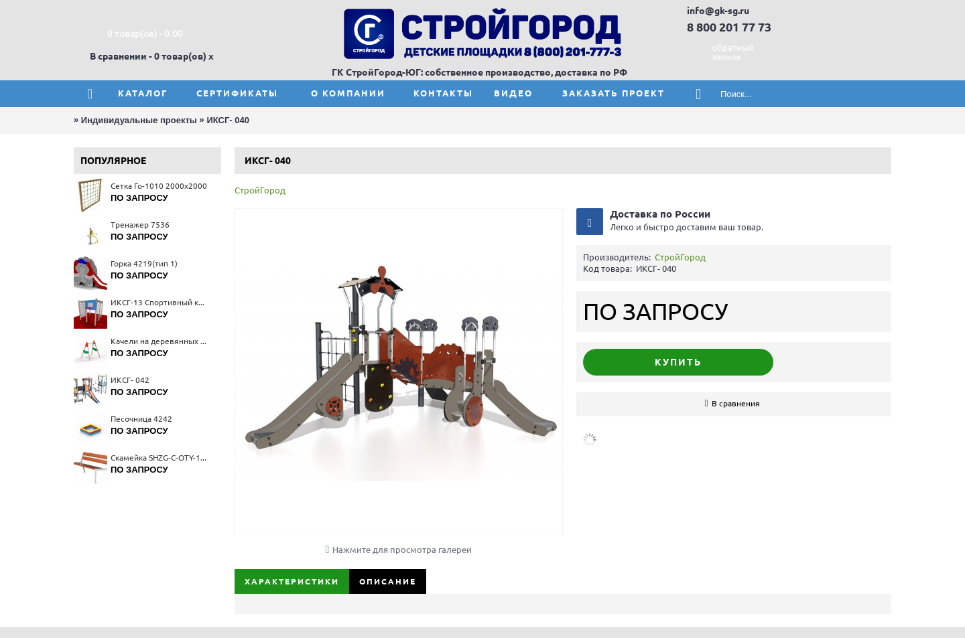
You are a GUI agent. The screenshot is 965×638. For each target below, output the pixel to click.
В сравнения (736, 403)
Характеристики (292, 581)
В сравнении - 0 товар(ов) (148, 56)
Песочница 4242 (141, 418)
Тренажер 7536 (140, 224)
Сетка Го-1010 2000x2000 (159, 185)
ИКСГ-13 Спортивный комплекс (159, 302)
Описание (387, 581)
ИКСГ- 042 (130, 380)
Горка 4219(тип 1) (144, 263)
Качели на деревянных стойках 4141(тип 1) (159, 341)
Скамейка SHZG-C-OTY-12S (159, 457)
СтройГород (260, 190)
